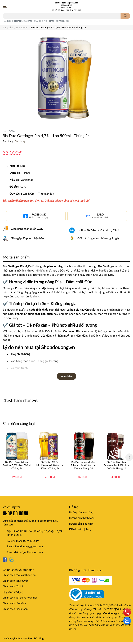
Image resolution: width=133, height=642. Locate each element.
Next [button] (129, 457)
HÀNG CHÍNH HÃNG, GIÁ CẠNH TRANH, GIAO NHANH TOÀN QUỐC (36, 21)
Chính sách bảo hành (14, 603)
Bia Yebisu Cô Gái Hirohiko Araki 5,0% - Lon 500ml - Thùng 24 (50, 465)
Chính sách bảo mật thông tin (19, 575)
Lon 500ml (10, 131)
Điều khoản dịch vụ (80, 529)
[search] (125, 16)
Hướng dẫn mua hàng (81, 512)
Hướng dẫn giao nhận (81, 524)
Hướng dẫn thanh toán (81, 518)
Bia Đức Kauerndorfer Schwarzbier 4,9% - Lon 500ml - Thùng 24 (83, 465)
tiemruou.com (35, 552)
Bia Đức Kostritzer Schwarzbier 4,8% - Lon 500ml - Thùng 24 (116, 465)
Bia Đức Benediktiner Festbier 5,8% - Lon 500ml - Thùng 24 (16, 465)
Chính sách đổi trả (13, 586)
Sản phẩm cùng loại (19, 424)
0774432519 (31, 541)
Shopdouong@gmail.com (29, 546)
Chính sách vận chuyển (15, 581)
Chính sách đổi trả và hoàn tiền (20, 597)
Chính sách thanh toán (15, 609)
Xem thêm (66, 376)
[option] (16, 457)
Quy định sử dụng (13, 592)
